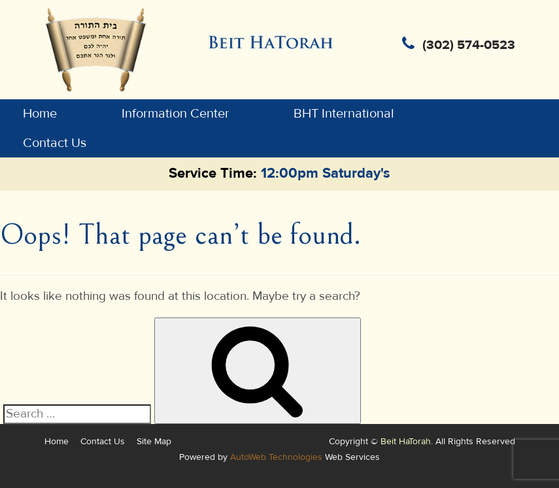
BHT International (344, 114)
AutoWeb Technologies (276, 457)
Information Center (175, 114)
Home (40, 114)
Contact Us (54, 143)
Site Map (154, 441)
